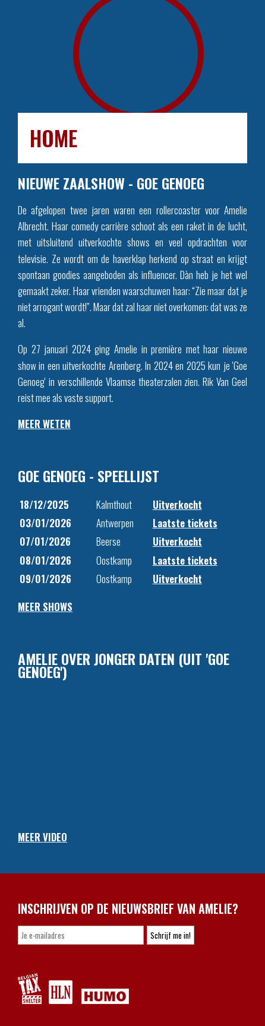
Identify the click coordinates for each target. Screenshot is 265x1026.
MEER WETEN (44, 423)
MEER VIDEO (42, 836)
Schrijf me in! (170, 935)
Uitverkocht (177, 504)
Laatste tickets (185, 522)
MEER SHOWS (45, 606)
